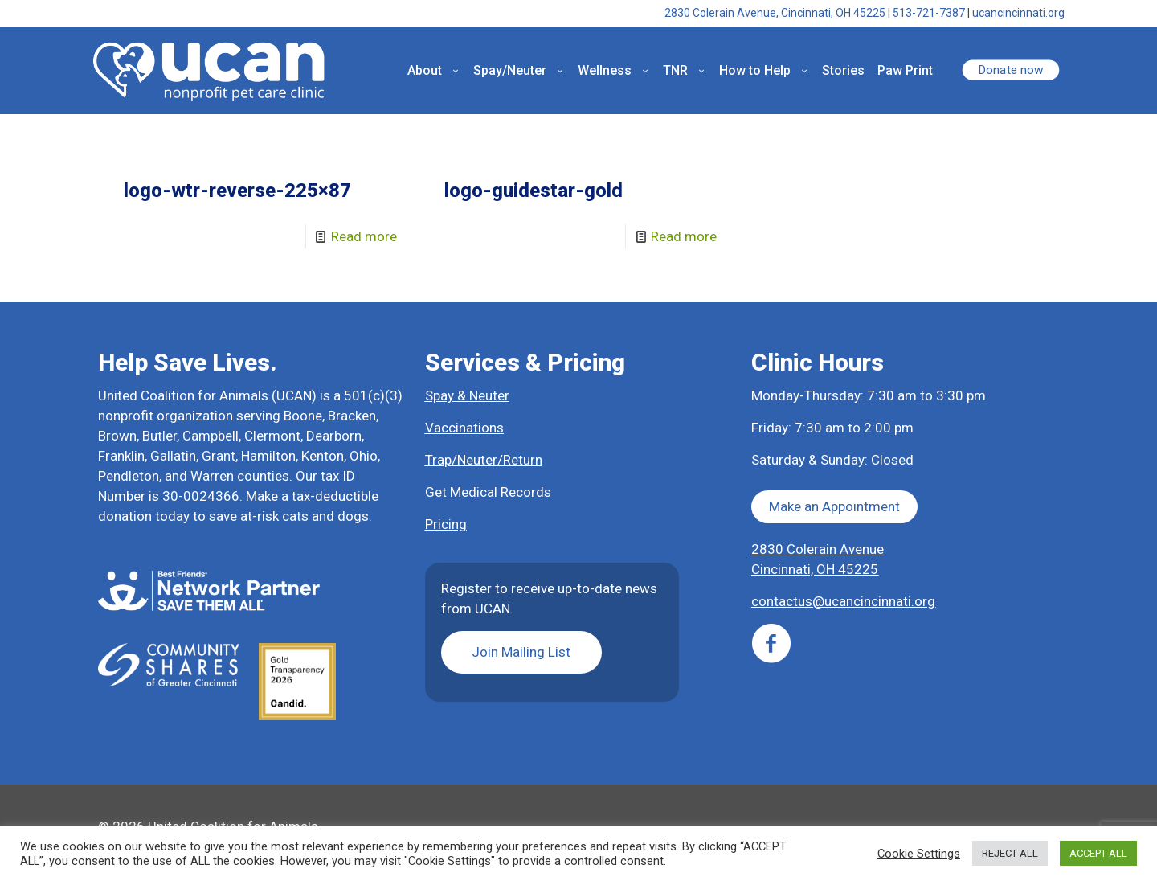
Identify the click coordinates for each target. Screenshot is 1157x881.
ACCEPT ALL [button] (1098, 853)
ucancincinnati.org (1018, 12)
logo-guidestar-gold (533, 190)
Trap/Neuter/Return (483, 460)
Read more (364, 236)
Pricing (446, 524)
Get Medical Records (488, 492)
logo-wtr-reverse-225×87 (237, 190)
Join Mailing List (521, 652)
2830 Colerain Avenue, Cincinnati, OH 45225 (774, 12)
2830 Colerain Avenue (817, 549)
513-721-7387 (929, 12)
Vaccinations (464, 428)
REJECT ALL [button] (1010, 853)
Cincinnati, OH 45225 (814, 569)
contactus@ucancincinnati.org (843, 601)
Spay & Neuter (467, 395)
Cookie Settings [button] (918, 853)
